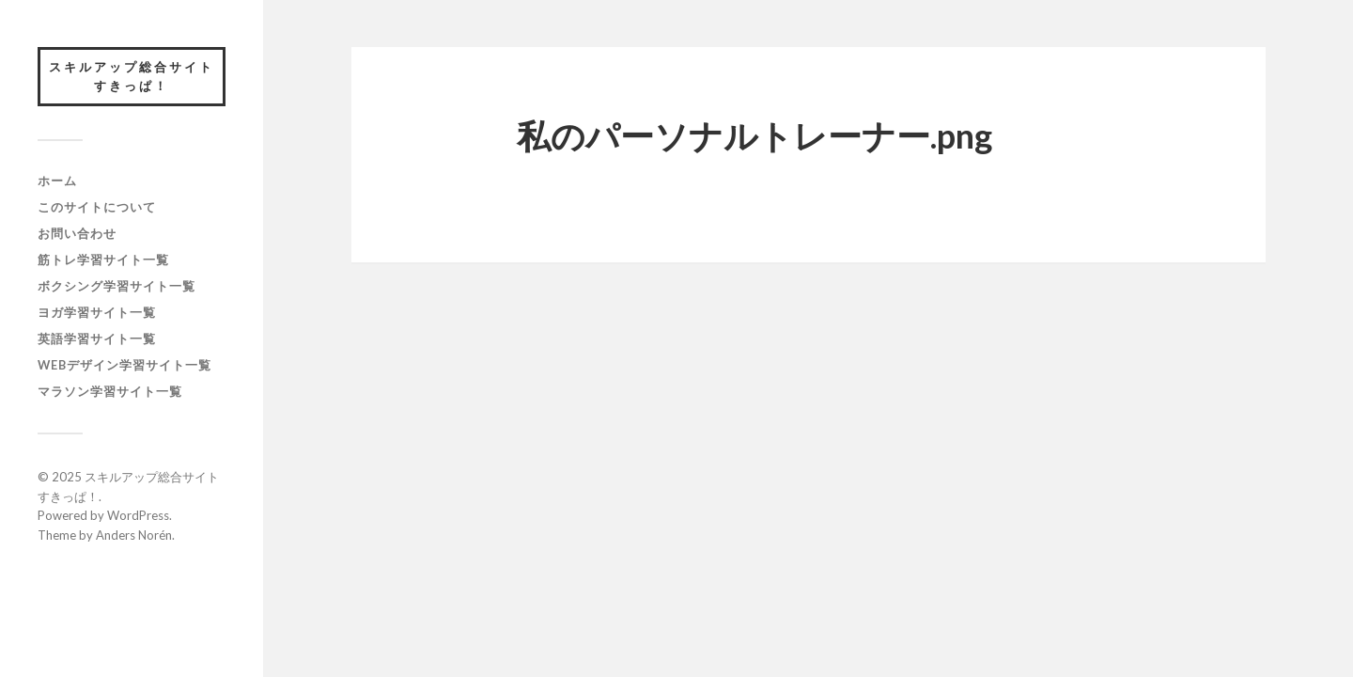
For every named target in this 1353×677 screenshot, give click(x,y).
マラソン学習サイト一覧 (110, 391)
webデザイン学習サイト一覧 (124, 364)
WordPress (138, 515)
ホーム (57, 180)
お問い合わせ (77, 233)
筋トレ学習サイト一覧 (103, 259)
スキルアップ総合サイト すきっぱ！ (137, 76)
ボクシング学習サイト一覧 (116, 285)
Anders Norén (134, 535)
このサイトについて (97, 206)
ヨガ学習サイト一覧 (97, 312)
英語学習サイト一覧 (97, 338)
